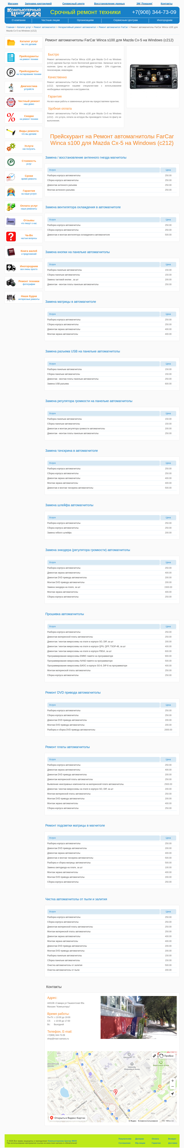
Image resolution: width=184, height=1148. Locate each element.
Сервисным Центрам (125, 20)
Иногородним (164, 20)
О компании (18, 20)
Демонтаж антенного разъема (62, 185)
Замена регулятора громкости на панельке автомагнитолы (88, 401)
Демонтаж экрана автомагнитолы (63, 329)
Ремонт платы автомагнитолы (67, 747)
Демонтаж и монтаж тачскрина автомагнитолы (70, 488)
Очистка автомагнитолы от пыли (63, 970)
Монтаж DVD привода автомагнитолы (66, 582)
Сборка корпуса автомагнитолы (63, 180)
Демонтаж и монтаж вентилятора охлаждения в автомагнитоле (78, 235)
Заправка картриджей (38, 3)
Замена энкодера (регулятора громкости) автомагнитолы (87, 550)
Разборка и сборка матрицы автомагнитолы (69, 862)
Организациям (85, 20)
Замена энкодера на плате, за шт (63, 587)
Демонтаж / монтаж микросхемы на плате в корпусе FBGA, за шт (79, 651)
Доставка (172, 1143)
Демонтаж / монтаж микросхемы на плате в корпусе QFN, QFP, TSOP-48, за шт (86, 646)
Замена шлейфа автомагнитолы (69, 505)
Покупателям (125, 1139)
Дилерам (139, 1139)
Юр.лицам (140, 1143)
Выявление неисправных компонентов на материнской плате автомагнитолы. (85, 784)
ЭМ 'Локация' (144, 3)
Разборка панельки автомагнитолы (64, 270)
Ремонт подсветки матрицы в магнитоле (75, 825)
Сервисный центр (73, 3)
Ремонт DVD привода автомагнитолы (73, 692)
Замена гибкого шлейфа (59, 532)
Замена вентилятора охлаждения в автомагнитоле (83, 207)
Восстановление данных (109, 3)
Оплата (155, 1139)
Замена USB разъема (58, 383)
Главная (10, 27)
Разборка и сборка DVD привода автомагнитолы (71, 729)
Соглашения (124, 1143)
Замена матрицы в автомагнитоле (70, 301)
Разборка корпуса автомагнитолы (64, 175)
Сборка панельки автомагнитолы (63, 275)
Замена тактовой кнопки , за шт (63, 279)
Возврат (172, 1139)
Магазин (13, 3)
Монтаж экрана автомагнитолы (62, 334)
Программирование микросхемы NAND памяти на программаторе (80, 661)
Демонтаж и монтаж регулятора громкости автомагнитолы (76, 428)
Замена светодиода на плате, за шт (65, 867)
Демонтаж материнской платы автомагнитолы (70, 637)
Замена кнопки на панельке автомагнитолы (77, 252)
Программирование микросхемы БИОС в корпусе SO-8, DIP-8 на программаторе (87, 665)
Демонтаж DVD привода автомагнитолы (67, 577)
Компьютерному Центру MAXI (62, 1141)
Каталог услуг (24, 27)
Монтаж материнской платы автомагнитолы (69, 670)
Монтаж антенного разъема (61, 190)
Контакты (166, 3)
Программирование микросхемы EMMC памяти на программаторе (80, 656)
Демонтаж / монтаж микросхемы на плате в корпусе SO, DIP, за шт (80, 641)
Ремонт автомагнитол (44, 27)
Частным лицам (50, 20)
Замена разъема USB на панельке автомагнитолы (82, 351)
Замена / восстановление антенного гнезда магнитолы (86, 157)
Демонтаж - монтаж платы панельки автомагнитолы (73, 284)
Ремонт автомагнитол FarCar (113, 27)
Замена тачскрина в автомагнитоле (71, 450)
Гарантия (156, 1143)
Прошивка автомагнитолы (64, 614)
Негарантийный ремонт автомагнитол (77, 27)
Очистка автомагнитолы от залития (64, 965)
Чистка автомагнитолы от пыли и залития (76, 899)
